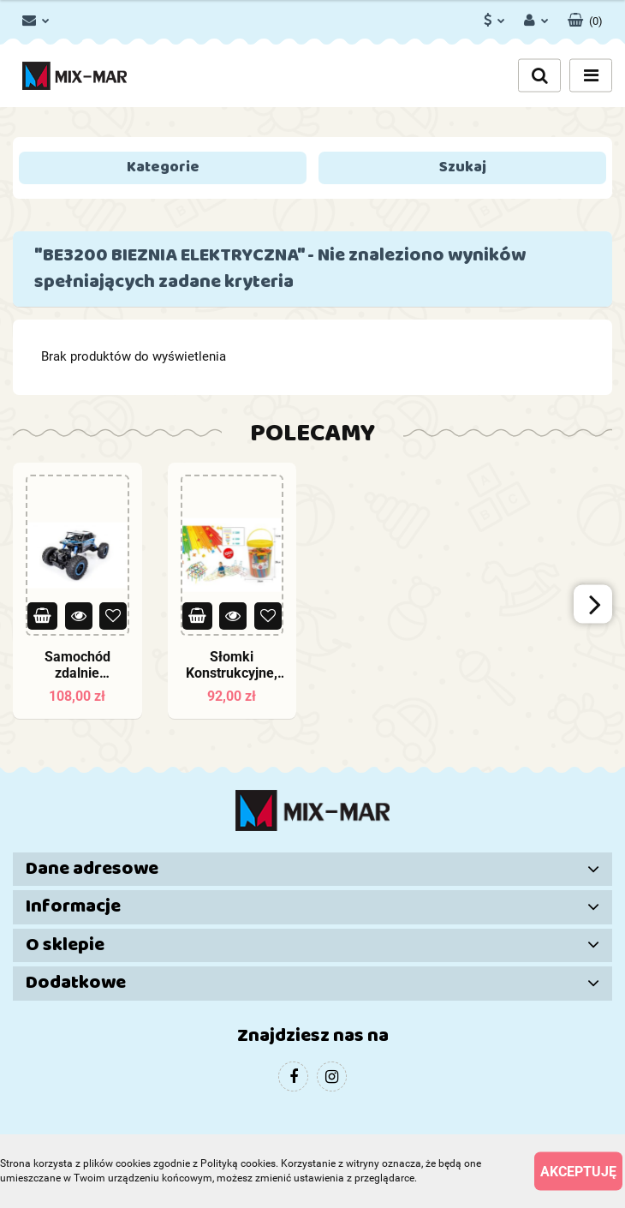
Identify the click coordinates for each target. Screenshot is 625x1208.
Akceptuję (578, 1171)
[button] (585, 17)
